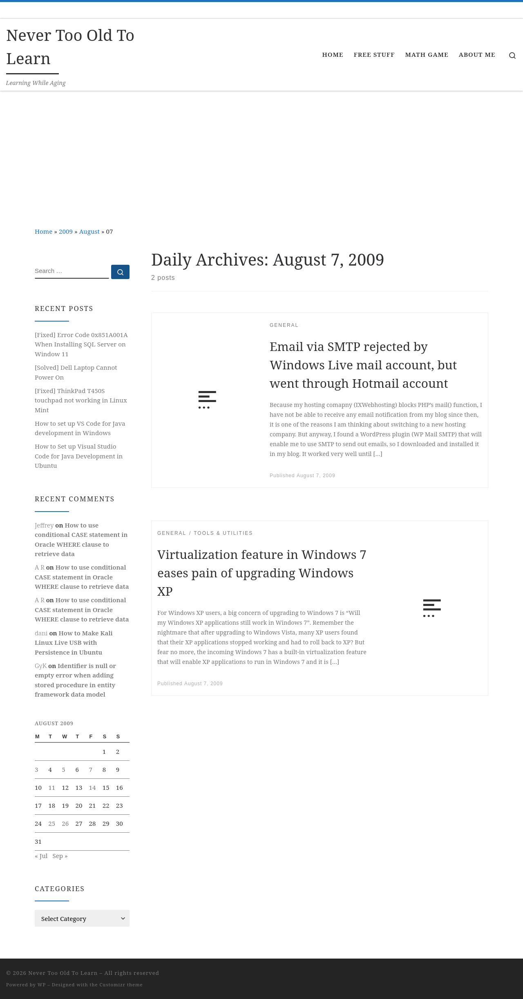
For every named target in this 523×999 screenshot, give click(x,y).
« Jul (41, 855)
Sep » (59, 855)
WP (42, 984)
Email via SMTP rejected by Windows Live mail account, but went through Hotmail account (363, 364)
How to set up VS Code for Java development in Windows (80, 428)
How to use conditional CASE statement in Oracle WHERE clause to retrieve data (82, 576)
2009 (66, 231)
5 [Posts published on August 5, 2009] (63, 769)
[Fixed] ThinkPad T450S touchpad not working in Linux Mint (81, 400)
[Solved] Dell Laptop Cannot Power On (76, 372)
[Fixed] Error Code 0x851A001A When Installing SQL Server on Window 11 (81, 344)
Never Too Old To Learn (63, 973)
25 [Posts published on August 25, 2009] (51, 823)
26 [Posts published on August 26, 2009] (65, 823)
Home (43, 231)
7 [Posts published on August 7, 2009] (91, 769)
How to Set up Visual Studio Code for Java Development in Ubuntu (79, 455)
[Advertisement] (261, 152)
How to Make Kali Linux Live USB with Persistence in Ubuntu (74, 642)
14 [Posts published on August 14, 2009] (92, 787)
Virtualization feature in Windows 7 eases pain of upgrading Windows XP (262, 572)
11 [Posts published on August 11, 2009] (51, 787)
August (89, 231)
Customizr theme (121, 984)
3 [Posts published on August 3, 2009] (36, 769)
